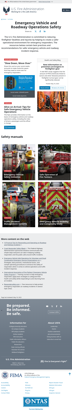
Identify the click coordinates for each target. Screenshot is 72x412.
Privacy (27, 393)
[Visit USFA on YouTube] (47, 306)
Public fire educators (18, 342)
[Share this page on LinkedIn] (44, 31)
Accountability (5, 385)
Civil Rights (4, 390)
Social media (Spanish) (19, 96)
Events (54, 329)
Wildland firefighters (18, 352)
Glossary (27, 385)
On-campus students (18, 329)
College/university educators (18, 326)
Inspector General (54, 393)
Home (3, 19)
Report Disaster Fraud (56, 383)
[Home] (24, 10)
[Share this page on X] (36, 31)
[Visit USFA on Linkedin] (61, 306)
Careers (3, 388)
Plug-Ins (27, 390)
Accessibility (5, 383)
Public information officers (18, 339)
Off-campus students (18, 331)
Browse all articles (58, 88)
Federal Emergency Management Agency (37, 377)
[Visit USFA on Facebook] (56, 306)
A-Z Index (10, 19)
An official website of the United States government (27, 2)
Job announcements (54, 334)
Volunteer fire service (18, 350)
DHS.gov (51, 388)
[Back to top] (70, 374)
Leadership (54, 326)
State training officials (18, 347)
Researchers (18, 344)
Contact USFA (54, 312)
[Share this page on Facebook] (40, 31)
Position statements (54, 331)
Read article (45, 88)
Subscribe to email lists (54, 339)
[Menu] (66, 10)
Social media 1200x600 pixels (19, 92)
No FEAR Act (29, 388)
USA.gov (51, 390)
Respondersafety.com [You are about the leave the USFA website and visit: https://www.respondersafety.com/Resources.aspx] (11, 284)
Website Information (55, 385)
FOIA (26, 383)
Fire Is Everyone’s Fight (54, 361)
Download (9, 127)
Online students (18, 334)
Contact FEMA (5, 393)
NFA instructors (18, 337)
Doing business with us (54, 337)
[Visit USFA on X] (52, 306)
